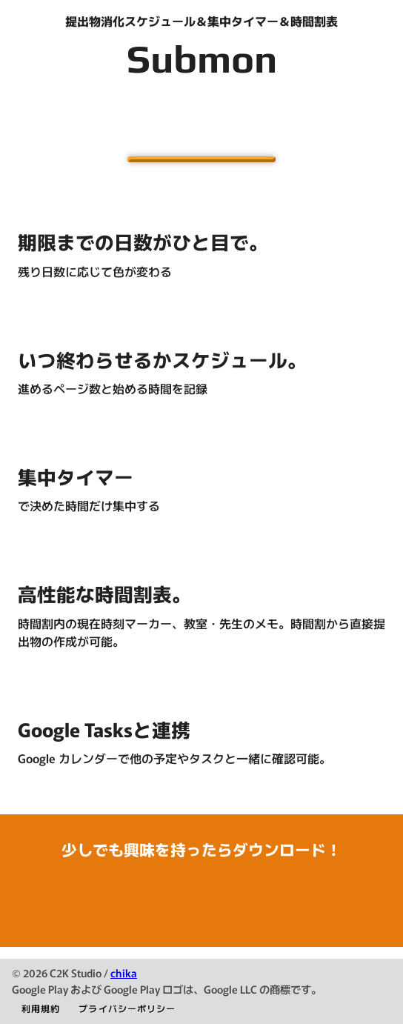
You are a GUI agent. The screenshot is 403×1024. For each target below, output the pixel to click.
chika (123, 972)
